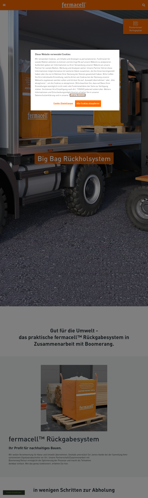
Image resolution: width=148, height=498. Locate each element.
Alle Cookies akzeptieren (88, 103)
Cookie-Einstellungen (63, 103)
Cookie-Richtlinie (77, 95)
